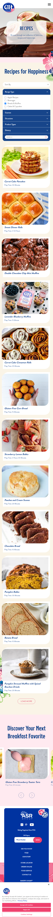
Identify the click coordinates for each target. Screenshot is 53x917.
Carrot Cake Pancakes (14, 181)
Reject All (26, 910)
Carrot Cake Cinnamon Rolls (17, 362)
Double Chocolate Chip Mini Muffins (21, 273)
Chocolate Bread (12, 546)
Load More (26, 701)
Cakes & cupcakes (13, 106)
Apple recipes (11, 97)
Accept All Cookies (26, 905)
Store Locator (26, 863)
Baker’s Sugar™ (26, 881)
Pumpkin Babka (11, 592)
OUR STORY (26, 857)
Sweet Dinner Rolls (13, 227)
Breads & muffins (12, 103)
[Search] (26, 137)
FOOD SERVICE (26, 871)
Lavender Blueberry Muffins (17, 316)
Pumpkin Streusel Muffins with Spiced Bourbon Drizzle (22, 685)
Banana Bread (10, 637)
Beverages (9, 100)
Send (38, 840)
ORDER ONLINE (26, 867)
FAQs (26, 853)
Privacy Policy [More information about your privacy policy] (22, 901)
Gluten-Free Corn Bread (15, 408)
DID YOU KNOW (26, 849)
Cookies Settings (26, 914)
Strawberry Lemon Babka (16, 454)
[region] (26, 899)
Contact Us (26, 875)
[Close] (48, 884)
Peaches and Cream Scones (17, 500)
